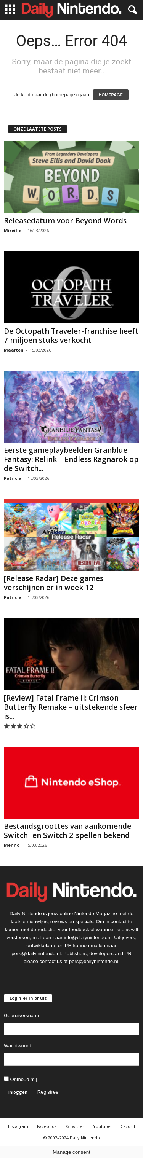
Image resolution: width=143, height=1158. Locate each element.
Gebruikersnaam (22, 1015)
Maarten (14, 350)
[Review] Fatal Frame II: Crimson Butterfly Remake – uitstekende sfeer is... (71, 707)
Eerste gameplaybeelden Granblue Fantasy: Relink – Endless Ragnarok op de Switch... (71, 459)
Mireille (12, 230)
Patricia (13, 478)
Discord (127, 1126)
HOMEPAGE (111, 94)
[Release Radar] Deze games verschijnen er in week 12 (53, 583)
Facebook (47, 1126)
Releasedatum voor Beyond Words (65, 221)
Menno (11, 845)
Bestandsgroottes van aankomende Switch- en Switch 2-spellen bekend (67, 830)
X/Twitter (75, 1126)
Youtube (102, 1126)
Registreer (48, 1092)
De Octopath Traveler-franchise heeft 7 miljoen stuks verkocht (71, 335)
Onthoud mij (20, 1079)
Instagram (18, 1126)
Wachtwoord (17, 1045)
